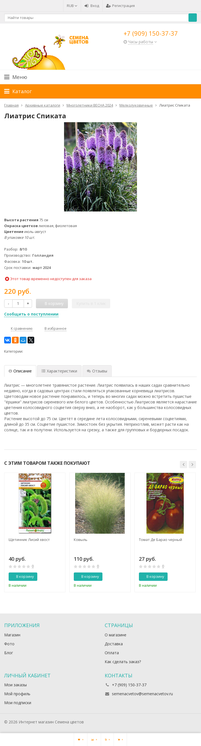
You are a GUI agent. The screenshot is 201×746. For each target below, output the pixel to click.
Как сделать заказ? (123, 661)
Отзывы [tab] (97, 371)
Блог (8, 652)
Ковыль (80, 539)
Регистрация (120, 5)
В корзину (22, 576)
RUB (72, 5)
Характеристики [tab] (59, 371)
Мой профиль (17, 693)
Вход (91, 5)
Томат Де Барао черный (160, 539)
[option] (34, 532)
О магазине (115, 634)
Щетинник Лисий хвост (29, 539)
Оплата (112, 652)
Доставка (114, 643)
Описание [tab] (20, 371)
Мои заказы (15, 684)
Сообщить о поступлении (31, 314)
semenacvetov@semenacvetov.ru (142, 693)
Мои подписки (17, 702)
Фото (9, 643)
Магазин (12, 634)
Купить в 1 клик (91, 303)
